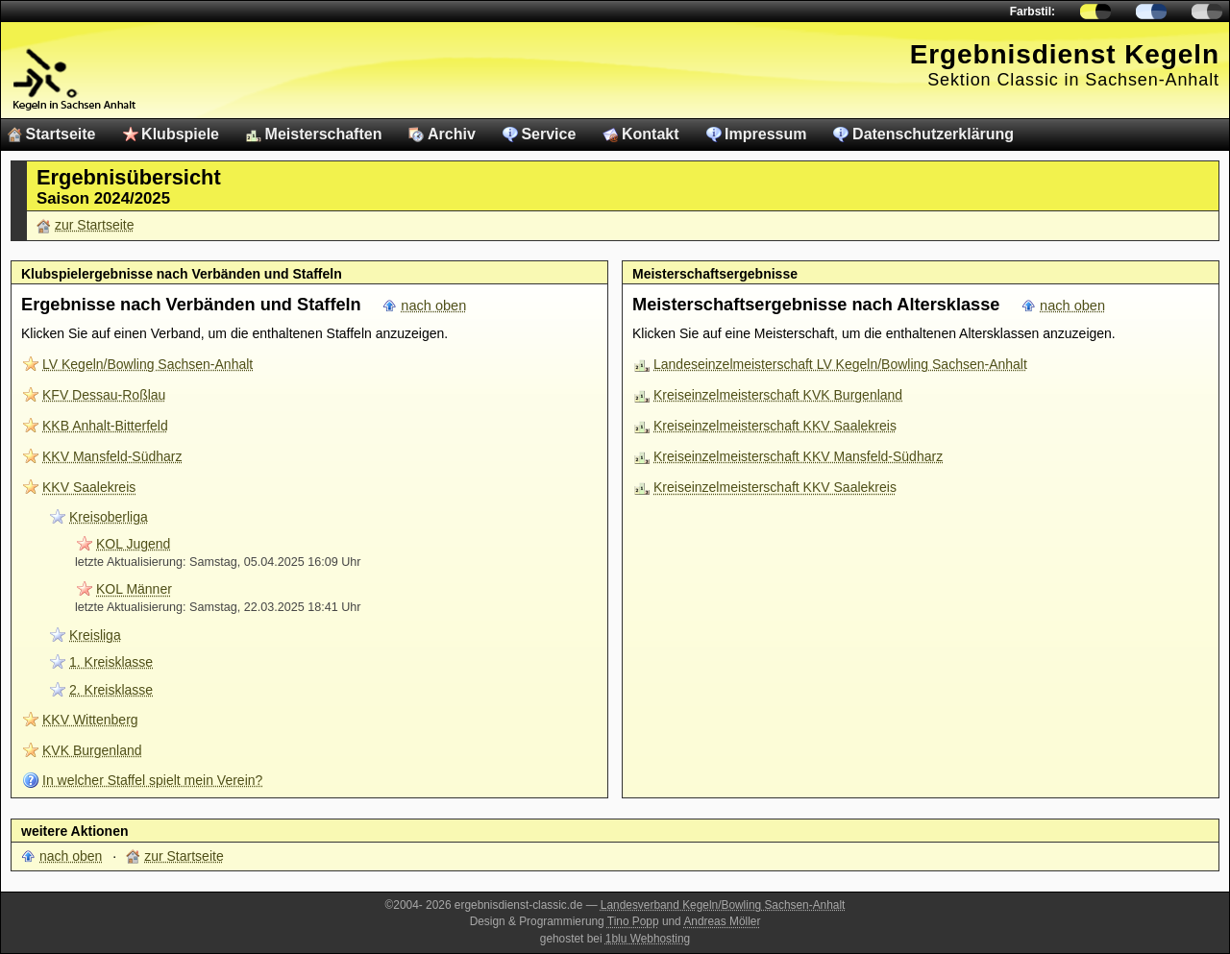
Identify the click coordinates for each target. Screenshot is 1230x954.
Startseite (61, 134)
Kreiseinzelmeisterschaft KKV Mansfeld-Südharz (798, 456)
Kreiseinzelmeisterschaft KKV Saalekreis (775, 425)
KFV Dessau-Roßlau (103, 395)
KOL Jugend (133, 543)
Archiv (452, 134)
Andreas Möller (721, 921)
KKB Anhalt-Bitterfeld (105, 425)
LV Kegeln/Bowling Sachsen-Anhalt (147, 364)
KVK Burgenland (92, 750)
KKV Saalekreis (88, 487)
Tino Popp (633, 921)
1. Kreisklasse (111, 662)
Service (548, 134)
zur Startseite (94, 224)
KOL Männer (134, 589)
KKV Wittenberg (90, 719)
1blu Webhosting (647, 938)
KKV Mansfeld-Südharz (112, 456)
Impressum (765, 134)
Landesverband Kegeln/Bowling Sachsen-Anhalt (723, 905)
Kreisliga (95, 635)
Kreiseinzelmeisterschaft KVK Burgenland (777, 395)
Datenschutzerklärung (933, 134)
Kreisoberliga (108, 517)
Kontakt (650, 134)
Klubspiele (180, 134)
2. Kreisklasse (111, 689)
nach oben (433, 305)
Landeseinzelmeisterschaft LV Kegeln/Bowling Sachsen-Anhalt (840, 364)
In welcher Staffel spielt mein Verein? (152, 780)
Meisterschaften (323, 134)
